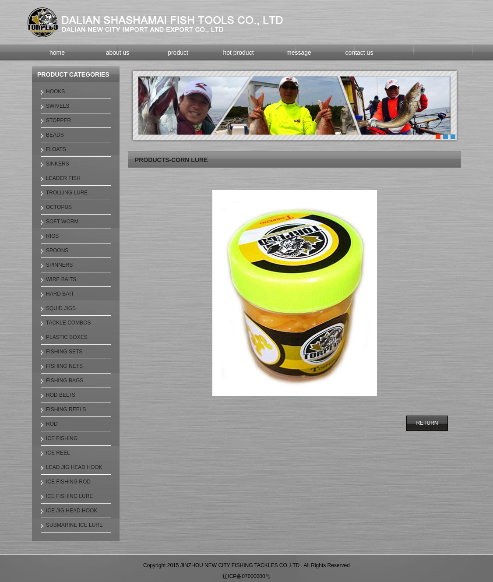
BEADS (55, 135)
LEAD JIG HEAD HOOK (74, 467)
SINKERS (57, 164)
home (57, 52)
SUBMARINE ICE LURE (74, 525)
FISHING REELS (66, 409)
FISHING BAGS (64, 380)
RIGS (52, 236)
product (178, 52)
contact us (359, 52)
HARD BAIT (60, 294)
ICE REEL (58, 453)
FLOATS (56, 149)
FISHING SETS (64, 352)
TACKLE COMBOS (68, 323)
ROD (52, 424)
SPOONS (57, 250)
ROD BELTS (60, 395)
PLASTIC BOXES (67, 337)
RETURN (427, 423)
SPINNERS (59, 265)
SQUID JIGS (61, 308)
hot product (238, 52)
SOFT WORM (62, 222)
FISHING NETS (64, 366)
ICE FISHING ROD (68, 482)
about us (118, 52)
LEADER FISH (63, 178)
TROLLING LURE (67, 193)
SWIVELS (57, 106)
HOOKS (55, 91)
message (298, 52)
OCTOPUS (59, 207)
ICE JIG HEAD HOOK (71, 511)
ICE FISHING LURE (69, 496)
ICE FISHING (61, 438)
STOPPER (58, 120)
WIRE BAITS (61, 279)
